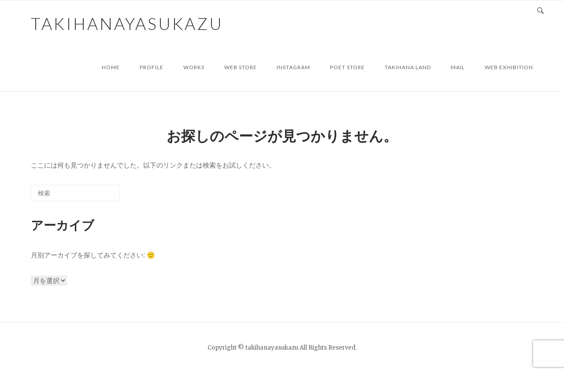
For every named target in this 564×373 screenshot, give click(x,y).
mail (458, 67)
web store (240, 67)
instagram (293, 67)
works (193, 67)
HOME (111, 67)
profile (151, 67)
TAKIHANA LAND (408, 67)
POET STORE (347, 67)
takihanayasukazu (127, 24)
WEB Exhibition (509, 67)
